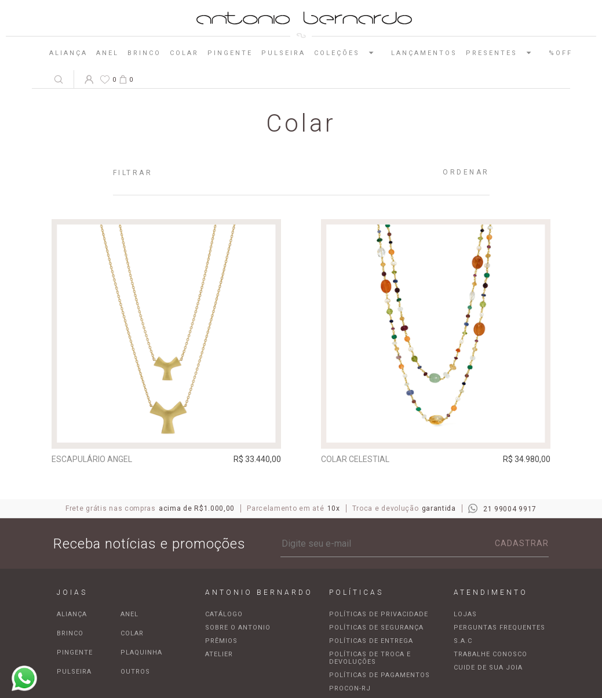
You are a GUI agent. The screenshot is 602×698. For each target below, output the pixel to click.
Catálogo (224, 614)
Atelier (219, 654)
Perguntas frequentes (499, 627)
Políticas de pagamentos (379, 675)
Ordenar (466, 172)
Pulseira (283, 53)
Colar (184, 53)
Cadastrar (522, 543)
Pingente (230, 53)
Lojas (465, 614)
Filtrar (133, 173)
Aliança (68, 53)
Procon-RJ (350, 688)
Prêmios (221, 641)
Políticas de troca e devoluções (370, 658)
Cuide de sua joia (488, 667)
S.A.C (463, 641)
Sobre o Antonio (238, 627)
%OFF (560, 53)
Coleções (348, 52)
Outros (135, 671)
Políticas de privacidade (378, 614)
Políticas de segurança (376, 627)
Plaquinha (141, 652)
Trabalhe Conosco (490, 654)
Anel (107, 53)
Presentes (503, 52)
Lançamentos (424, 53)
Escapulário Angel (92, 459)
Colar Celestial (355, 459)
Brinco (144, 53)
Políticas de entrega (371, 641)
